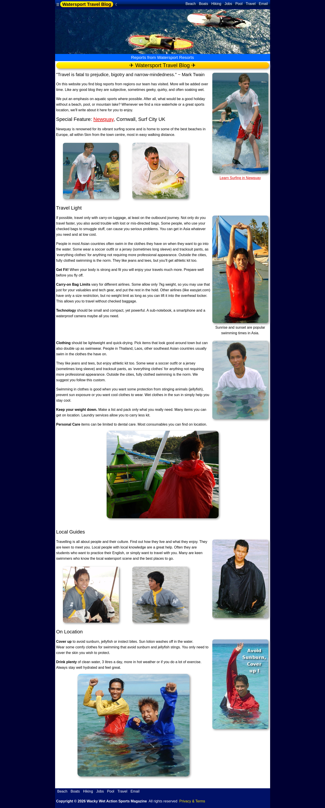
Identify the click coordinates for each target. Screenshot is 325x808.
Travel (251, 4)
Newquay (103, 119)
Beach (190, 4)
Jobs (228, 4)
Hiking (216, 4)
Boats (203, 4)
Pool (239, 4)
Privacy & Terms (192, 801)
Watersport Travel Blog (86, 4)
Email (263, 4)
